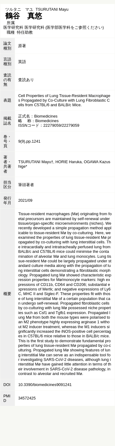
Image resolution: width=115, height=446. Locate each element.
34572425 (27, 398)
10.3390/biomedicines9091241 (44, 384)
